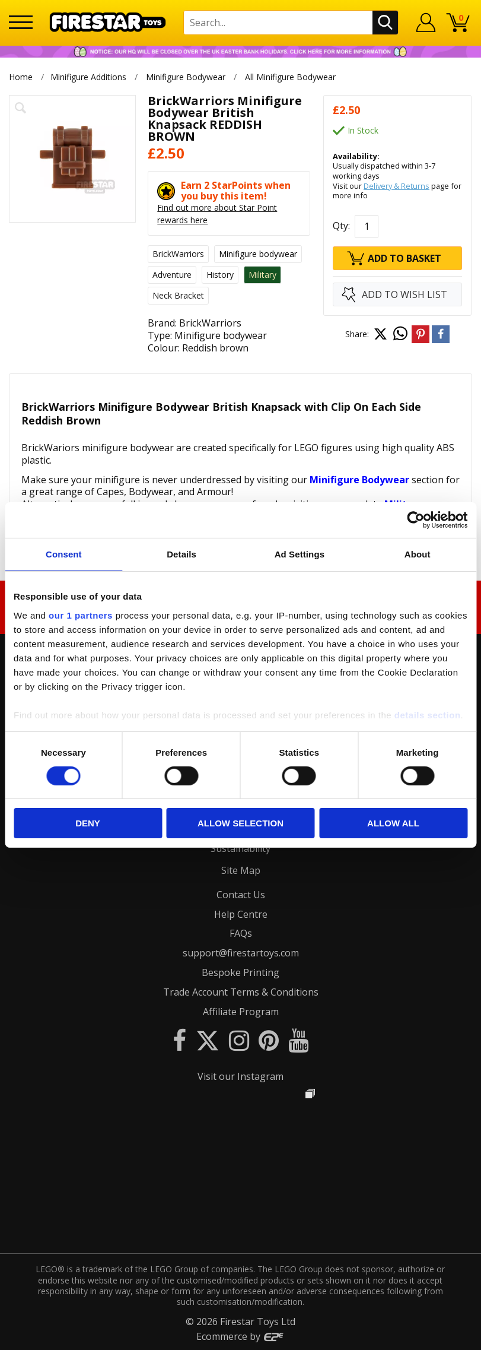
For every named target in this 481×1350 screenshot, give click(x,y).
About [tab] (417, 554)
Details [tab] (181, 554)
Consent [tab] (64, 554)
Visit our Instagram (240, 1076)
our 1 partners (81, 615)
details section (427, 714)
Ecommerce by (240, 1336)
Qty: (341, 226)
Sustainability (240, 848)
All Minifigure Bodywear (291, 77)
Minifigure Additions (88, 77)
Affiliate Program (241, 1011)
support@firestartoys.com (241, 952)
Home (21, 77)
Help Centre (240, 914)
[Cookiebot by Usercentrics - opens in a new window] (415, 520)
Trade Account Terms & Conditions (240, 992)
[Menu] (21, 22)
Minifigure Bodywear (185, 77)
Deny (87, 823)
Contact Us (240, 894)
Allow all (393, 823)
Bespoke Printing (240, 972)
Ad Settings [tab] (299, 554)
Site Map (240, 870)
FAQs (241, 933)
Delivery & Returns (396, 185)
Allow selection (240, 823)
